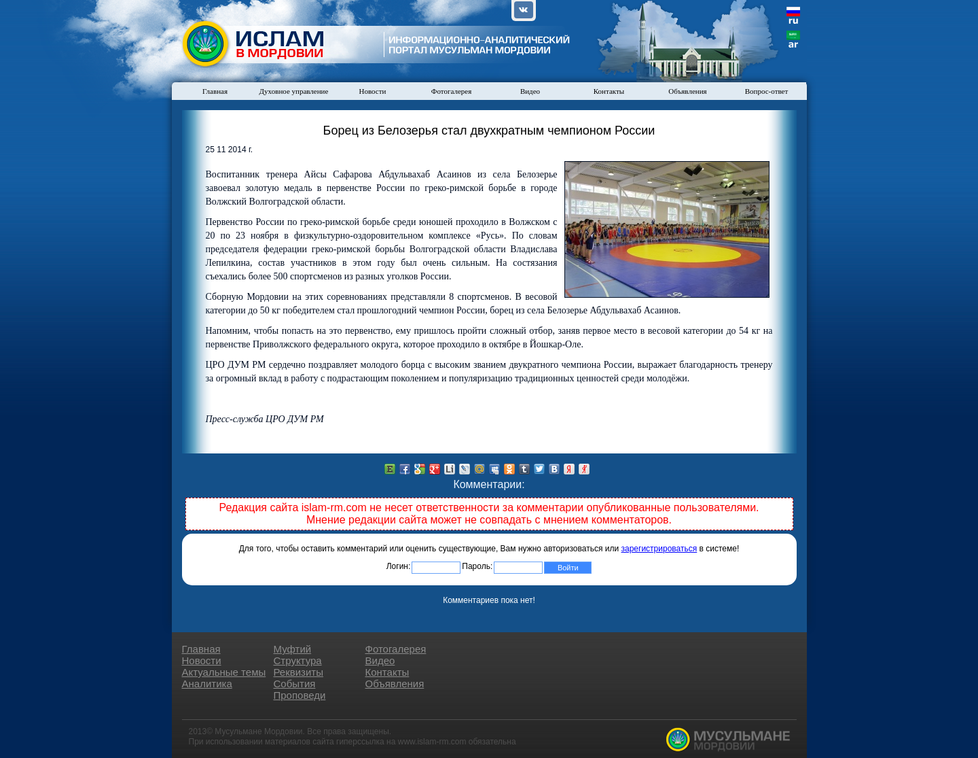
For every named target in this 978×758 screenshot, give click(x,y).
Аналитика (207, 683)
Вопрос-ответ (767, 91)
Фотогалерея (451, 91)
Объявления (687, 91)
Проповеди (300, 695)
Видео (530, 91)
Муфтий (293, 649)
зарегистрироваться (659, 548)
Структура (298, 660)
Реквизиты (299, 672)
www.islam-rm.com (432, 741)
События (295, 683)
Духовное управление (294, 91)
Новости (372, 91)
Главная (215, 91)
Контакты (609, 91)
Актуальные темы (224, 672)
